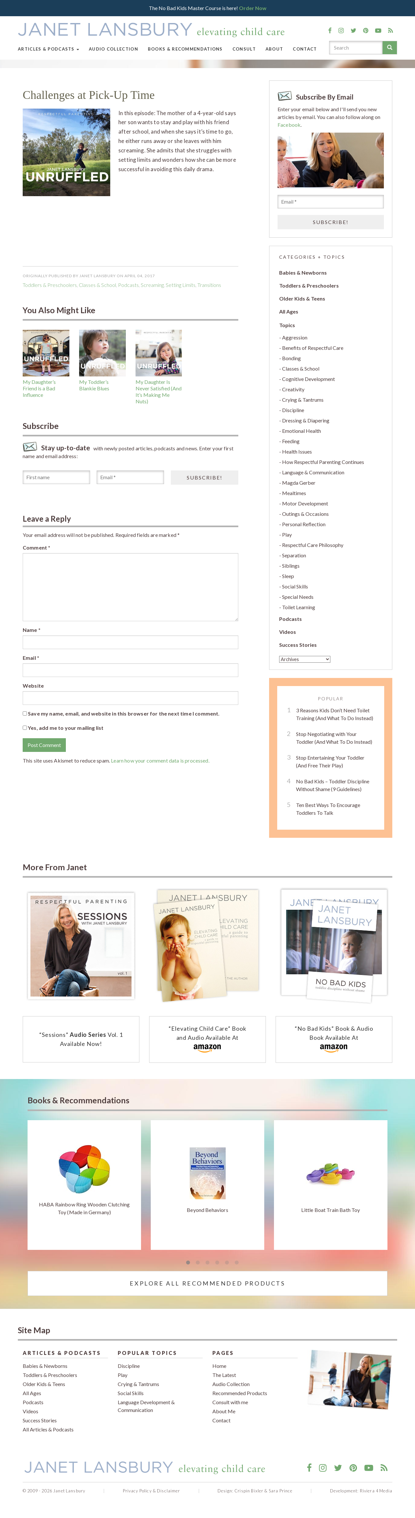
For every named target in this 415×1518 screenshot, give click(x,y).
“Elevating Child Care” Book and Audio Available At (207, 1040)
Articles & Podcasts (48, 49)
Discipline (293, 410)
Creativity (293, 389)
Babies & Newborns (303, 272)
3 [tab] (207, 1263)
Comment (36, 547)
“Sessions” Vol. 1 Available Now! (81, 1039)
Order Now (253, 8)
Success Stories (298, 645)
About (274, 49)
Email (31, 658)
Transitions (209, 285)
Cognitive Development (308, 379)
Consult (244, 49)
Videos (287, 632)
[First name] (56, 477)
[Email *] (130, 477)
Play (287, 534)
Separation (294, 555)
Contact (305, 49)
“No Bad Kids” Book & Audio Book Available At (334, 1040)
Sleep (288, 576)
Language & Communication (313, 472)
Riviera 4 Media (376, 1490)
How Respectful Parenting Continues (323, 462)
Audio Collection (113, 49)
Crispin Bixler (248, 1490)
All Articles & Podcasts (48, 1429)
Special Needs (298, 597)
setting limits (181, 285)
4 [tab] (217, 1263)
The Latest (224, 1375)
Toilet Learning (298, 607)
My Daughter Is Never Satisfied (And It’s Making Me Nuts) (159, 391)
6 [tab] (236, 1263)
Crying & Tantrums (303, 400)
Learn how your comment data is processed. (160, 760)
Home (219, 1366)
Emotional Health (301, 431)
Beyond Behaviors (207, 1210)
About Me (223, 1411)
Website (33, 685)
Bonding (291, 358)
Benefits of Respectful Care (312, 348)
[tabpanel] (84, 1185)
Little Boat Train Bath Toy (330, 1210)
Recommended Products (239, 1393)
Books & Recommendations (185, 49)
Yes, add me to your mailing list (63, 728)
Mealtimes (294, 493)
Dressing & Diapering (305, 420)
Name (32, 630)
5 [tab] (227, 1263)
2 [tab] (198, 1263)
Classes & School (97, 285)
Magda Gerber (298, 483)
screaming (152, 285)
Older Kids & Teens (302, 298)
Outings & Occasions (305, 514)
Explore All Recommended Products (207, 1283)
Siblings (291, 566)
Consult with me (230, 1402)
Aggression (294, 337)
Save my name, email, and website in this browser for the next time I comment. (123, 713)
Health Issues (297, 451)
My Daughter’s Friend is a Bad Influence (39, 388)
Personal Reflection (304, 524)
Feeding (291, 441)
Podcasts (290, 619)
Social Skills (295, 586)
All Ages (288, 311)
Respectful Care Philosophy (312, 545)
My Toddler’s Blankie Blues (94, 385)
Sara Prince (281, 1490)
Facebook (289, 125)
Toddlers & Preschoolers (50, 285)
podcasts (128, 285)
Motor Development (305, 503)
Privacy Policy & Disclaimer (151, 1490)
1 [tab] (188, 1263)
